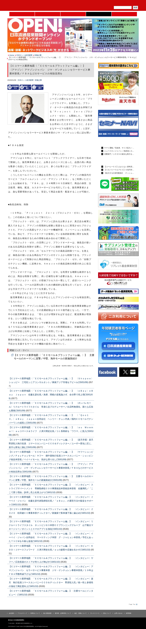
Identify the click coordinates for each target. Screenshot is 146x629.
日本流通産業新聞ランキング (113, 141)
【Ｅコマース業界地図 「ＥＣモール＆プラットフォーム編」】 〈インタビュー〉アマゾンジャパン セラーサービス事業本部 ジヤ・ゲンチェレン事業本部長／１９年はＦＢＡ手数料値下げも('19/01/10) (51, 570)
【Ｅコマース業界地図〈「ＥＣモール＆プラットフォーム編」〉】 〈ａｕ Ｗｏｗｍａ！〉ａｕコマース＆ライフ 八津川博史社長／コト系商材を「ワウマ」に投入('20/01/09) (51, 431)
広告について (107, 613)
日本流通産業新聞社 (27, 5)
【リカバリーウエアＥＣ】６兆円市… (119, 170)
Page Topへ (133, 604)
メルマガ (107, 3)
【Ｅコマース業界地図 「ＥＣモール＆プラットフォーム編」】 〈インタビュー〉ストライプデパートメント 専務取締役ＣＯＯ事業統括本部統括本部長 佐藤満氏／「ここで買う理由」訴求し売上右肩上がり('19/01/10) (51, 488)
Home (22, 14)
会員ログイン (132, 3)
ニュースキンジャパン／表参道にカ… (119, 151)
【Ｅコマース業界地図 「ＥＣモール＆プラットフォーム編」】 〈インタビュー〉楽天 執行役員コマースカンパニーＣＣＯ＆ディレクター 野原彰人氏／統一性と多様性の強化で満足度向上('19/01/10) (51, 582)
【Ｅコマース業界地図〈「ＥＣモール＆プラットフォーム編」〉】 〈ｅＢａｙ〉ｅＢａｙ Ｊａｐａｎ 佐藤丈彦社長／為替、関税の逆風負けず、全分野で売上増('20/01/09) (51, 395)
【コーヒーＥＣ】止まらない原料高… (119, 167)
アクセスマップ (22, 613)
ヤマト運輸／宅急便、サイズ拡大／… (119, 148)
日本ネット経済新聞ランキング (114, 160)
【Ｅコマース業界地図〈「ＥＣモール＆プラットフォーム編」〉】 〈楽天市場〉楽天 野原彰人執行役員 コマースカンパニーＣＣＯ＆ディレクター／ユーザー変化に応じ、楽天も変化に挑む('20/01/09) (52, 443)
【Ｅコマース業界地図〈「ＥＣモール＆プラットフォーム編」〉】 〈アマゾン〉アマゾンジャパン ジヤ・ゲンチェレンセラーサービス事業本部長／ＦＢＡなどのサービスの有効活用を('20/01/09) (51, 468)
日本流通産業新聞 (73, 14)
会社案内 (11, 613)
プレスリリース (94, 613)
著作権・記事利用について (63, 613)
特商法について (35, 613)
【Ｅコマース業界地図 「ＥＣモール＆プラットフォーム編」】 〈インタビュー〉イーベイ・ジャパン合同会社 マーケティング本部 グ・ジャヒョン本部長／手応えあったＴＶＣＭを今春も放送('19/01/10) (51, 537)
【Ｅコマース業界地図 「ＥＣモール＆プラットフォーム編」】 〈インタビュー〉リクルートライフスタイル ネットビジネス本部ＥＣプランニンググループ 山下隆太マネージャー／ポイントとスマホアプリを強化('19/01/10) (51, 525)
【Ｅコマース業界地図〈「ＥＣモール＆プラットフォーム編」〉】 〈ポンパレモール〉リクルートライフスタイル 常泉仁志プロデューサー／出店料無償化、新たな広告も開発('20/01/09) (51, 407)
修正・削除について (80, 613)
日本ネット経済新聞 (98, 14)
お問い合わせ (118, 613)
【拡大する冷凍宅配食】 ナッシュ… (119, 173)
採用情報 (128, 613)
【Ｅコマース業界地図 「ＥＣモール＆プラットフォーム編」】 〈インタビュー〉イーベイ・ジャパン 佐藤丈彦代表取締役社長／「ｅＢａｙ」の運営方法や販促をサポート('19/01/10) (51, 501)
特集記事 (38, 55)
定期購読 (119, 3)
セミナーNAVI (47, 14)
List (88, 372)
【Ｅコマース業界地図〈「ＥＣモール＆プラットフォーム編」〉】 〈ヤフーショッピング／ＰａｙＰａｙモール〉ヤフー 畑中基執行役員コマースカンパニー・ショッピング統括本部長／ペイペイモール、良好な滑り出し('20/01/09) (51, 456)
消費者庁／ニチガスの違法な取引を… (119, 154)
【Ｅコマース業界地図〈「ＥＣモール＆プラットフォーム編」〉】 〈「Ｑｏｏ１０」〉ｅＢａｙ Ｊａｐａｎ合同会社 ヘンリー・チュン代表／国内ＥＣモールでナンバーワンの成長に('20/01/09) (51, 419)
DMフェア (124, 14)
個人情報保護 (47, 613)
